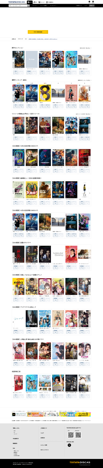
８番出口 (41, 102)
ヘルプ (85, 5)
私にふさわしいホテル (17, 392)
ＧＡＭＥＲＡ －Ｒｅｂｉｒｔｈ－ (73, 295)
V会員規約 (18, 420)
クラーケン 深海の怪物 (44, 167)
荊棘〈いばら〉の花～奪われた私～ (33, 360)
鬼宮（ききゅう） (56, 328)
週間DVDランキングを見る (84, 80)
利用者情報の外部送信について (79, 420)
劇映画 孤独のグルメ (83, 68)
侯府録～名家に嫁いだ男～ (18, 360)
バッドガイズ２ (16, 295)
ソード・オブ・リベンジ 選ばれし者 (20, 68)
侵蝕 (80, 199)
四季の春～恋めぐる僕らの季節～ (45, 328)
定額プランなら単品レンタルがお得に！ (66, 411)
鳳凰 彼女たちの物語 (70, 360)
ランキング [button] (53, 5)
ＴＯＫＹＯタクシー (43, 134)
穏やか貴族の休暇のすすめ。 (84, 295)
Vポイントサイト (45, 450)
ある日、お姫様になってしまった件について (61, 295)
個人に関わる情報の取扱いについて (54, 420)
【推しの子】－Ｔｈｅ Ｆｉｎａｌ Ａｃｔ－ (88, 231)
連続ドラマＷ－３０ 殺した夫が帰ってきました (48, 263)
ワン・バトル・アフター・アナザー (86, 102)
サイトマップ (87, 420)
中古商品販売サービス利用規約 (41, 420)
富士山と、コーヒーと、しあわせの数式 (47, 392)
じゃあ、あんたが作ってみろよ (59, 263)
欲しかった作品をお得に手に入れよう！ (35, 411)
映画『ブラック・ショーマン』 (59, 68)
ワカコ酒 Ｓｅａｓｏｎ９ (71, 263)
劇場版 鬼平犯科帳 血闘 (71, 392)
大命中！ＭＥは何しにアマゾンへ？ (33, 199)
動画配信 (15, 443)
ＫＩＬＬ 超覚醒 (16, 167)
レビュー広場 (44, 445)
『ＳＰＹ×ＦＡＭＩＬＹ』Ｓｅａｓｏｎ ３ (34, 68)
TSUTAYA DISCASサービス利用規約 (27, 420)
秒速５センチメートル (83, 134)
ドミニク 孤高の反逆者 (31, 167)
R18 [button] (91, 5)
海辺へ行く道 (68, 68)
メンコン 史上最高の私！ (71, 328)
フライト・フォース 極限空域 (45, 68)
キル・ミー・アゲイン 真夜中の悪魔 (60, 199)
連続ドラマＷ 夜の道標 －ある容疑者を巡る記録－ (36, 263)
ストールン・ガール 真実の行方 (45, 199)
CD (36, 2)
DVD (31, 2)
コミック (42, 2)
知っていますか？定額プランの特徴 (49, 411)
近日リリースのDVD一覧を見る (83, 114)
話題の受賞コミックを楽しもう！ (81, 411)
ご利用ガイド (79, 5)
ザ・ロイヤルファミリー (84, 263)
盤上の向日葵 (55, 134)
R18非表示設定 (17, 455)
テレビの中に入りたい (70, 199)
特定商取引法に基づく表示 (67, 420)
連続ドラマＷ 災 (16, 263)
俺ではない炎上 (69, 134)
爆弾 (14, 134)
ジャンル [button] (34, 5)
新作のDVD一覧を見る (85, 48)
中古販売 (15, 454)
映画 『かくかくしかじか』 (71, 102)
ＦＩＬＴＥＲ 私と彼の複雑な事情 (86, 360)
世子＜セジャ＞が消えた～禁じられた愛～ (87, 328)
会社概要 (13, 420)
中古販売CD (50, 2)
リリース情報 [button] (43, 5)
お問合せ (43, 438)
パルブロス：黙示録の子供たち (85, 167)
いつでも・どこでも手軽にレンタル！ (18, 411)
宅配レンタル (16, 450)
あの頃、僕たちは (56, 360)
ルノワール (55, 392)
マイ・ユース (15, 328)
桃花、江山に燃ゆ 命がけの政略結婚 (46, 360)
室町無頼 (28, 134)
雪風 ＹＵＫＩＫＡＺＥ (31, 102)
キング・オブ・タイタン (70, 167)
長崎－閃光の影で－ (83, 392)
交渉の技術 (28, 328)
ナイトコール (15, 199)
